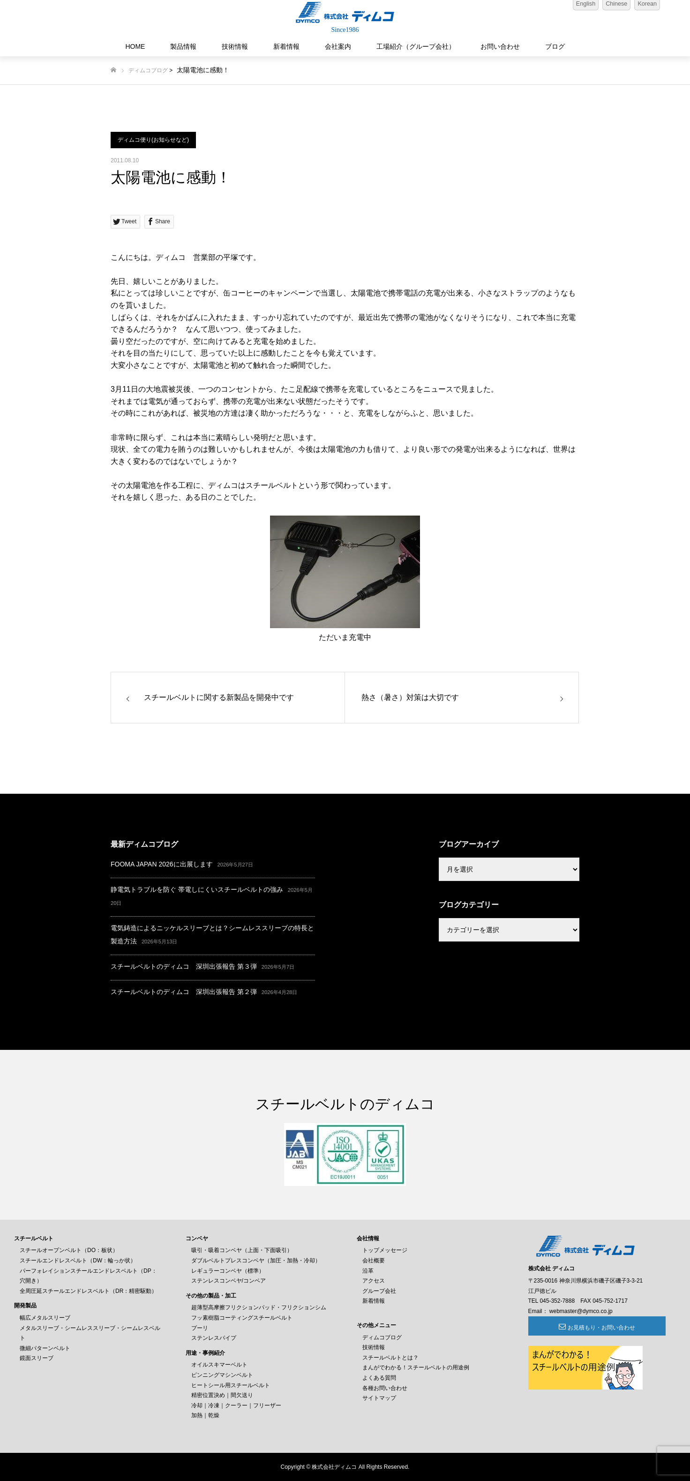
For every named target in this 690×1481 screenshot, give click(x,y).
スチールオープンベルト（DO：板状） (69, 1250)
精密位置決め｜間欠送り (222, 1395)
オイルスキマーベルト (219, 1364)
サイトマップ (379, 1398)
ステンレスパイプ (213, 1338)
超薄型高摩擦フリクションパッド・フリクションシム (258, 1307)
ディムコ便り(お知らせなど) (153, 140)
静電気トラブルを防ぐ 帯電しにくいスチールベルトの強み (197, 889)
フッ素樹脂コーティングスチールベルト (241, 1317)
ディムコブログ (148, 70)
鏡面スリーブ (36, 1358)
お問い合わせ (500, 46)
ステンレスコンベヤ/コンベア (228, 1280)
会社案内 (338, 46)
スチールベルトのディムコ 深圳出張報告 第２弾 (184, 991)
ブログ (555, 46)
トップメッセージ (384, 1250)
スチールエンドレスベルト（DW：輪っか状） (78, 1260)
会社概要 (373, 1260)
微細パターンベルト (45, 1348)
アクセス (373, 1280)
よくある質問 (379, 1378)
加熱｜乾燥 (205, 1415)
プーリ (199, 1328)
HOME (135, 46)
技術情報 (235, 46)
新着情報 (286, 46)
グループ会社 (379, 1291)
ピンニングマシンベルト (222, 1375)
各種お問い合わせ (384, 1388)
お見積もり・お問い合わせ (579, 1327)
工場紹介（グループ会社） (415, 46)
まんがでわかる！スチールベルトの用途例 (415, 1367)
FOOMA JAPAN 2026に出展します (162, 864)
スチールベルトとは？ (390, 1357)
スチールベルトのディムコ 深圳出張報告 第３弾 (184, 966)
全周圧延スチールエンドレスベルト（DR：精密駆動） (88, 1291)
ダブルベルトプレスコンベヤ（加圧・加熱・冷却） (256, 1260)
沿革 (368, 1271)
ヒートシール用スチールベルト (230, 1385)
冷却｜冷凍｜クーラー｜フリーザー (236, 1405)
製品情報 (183, 46)
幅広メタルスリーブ (45, 1317)
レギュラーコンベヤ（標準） (227, 1271)
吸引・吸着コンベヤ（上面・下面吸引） (241, 1250)
